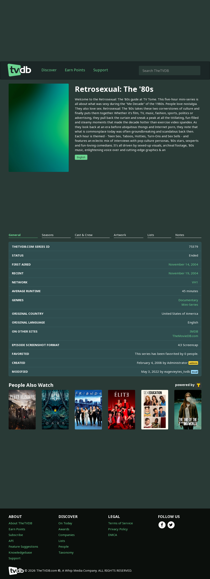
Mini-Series (189, 304)
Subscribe (16, 535)
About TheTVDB (20, 523)
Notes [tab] (179, 235)
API (11, 541)
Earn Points (75, 69)
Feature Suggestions (23, 546)
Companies (66, 535)
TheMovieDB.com (185, 336)
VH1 (195, 282)
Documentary (188, 300)
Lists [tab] (150, 235)
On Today (65, 523)
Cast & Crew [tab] (83, 235)
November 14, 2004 (183, 264)
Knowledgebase (20, 552)
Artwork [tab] (120, 235)
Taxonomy (66, 552)
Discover (49, 69)
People (63, 546)
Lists (61, 541)
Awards (63, 529)
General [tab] (15, 235)
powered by (188, 385)
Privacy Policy (118, 529)
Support (100, 69)
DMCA (112, 535)
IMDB (194, 331)
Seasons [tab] (48, 235)
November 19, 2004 (183, 273)
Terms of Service (120, 523)
